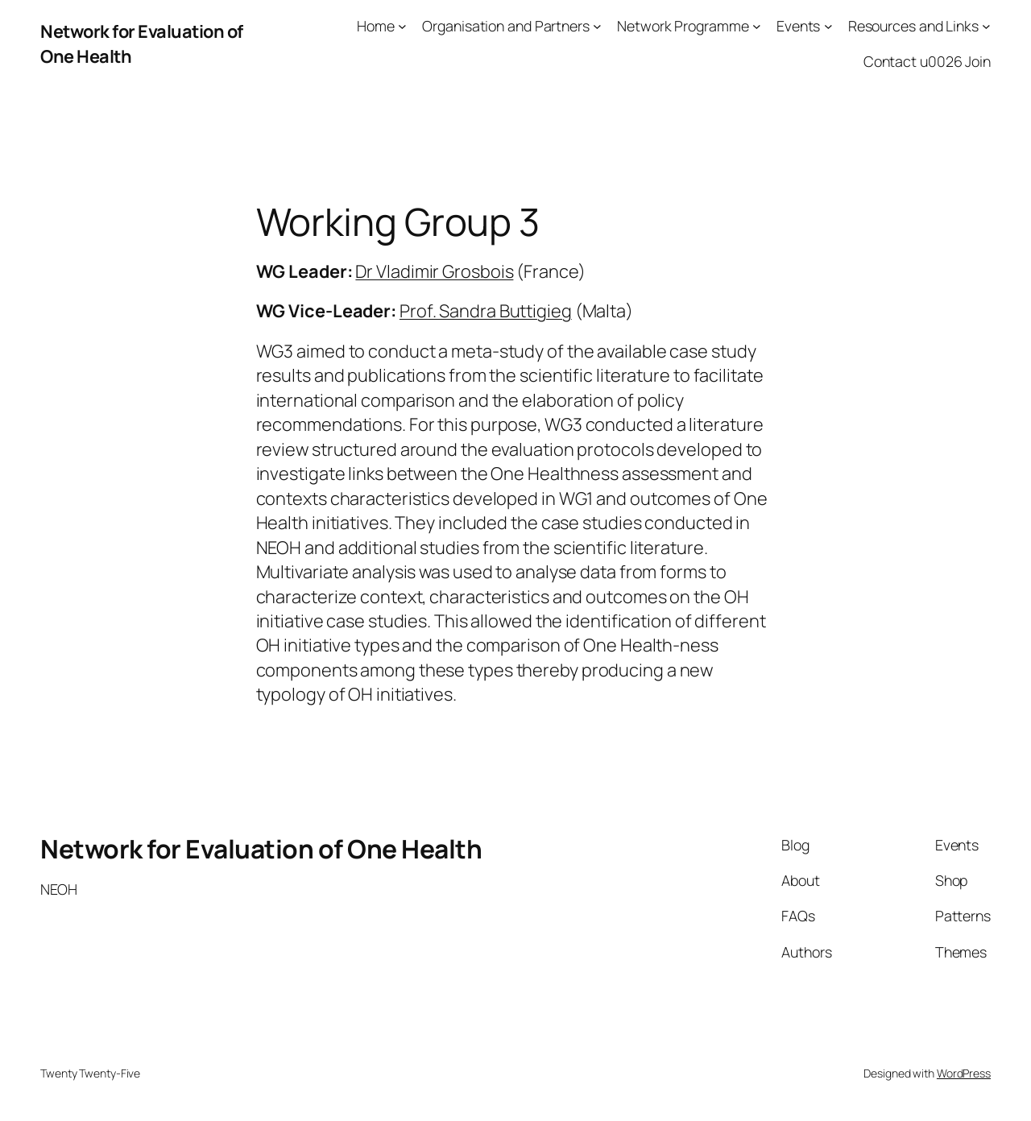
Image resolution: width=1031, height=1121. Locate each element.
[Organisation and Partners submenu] (597, 26)
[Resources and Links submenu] (986, 26)
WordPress (964, 1073)
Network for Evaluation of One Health (261, 849)
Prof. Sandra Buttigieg (486, 311)
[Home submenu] (402, 26)
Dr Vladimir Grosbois (434, 271)
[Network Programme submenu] (756, 26)
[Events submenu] (828, 26)
